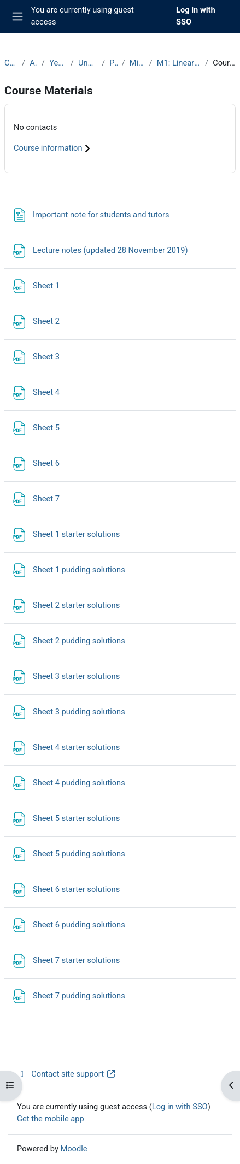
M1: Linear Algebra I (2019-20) (179, 63)
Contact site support (66, 1074)
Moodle (73, 1149)
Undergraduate (87, 63)
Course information (53, 148)
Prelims (113, 63)
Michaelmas (137, 63)
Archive (33, 63)
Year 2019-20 (57, 63)
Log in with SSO (195, 16)
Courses (10, 63)
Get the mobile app (50, 1119)
